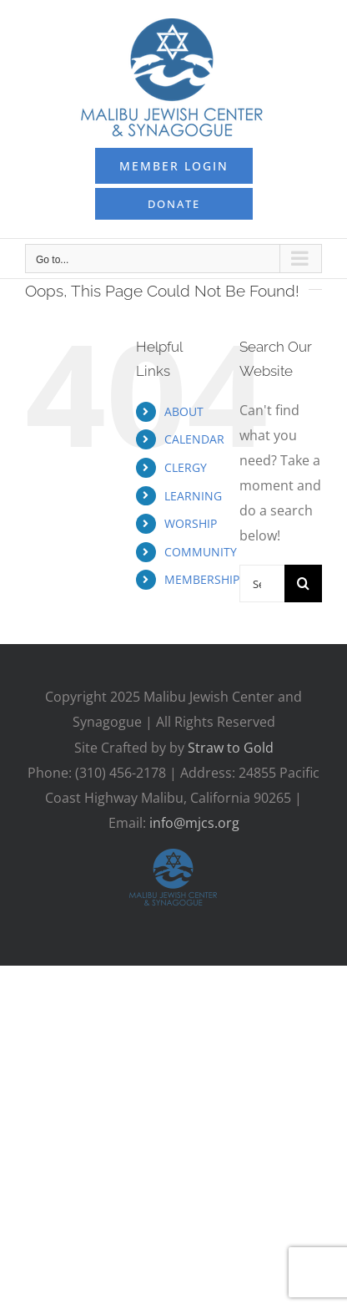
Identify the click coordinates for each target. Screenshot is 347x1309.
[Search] (303, 583)
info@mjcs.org (194, 823)
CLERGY (185, 467)
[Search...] (261, 583)
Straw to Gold (231, 747)
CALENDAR (194, 439)
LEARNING (193, 496)
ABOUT (184, 411)
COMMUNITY (200, 552)
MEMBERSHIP (201, 579)
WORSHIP (190, 523)
